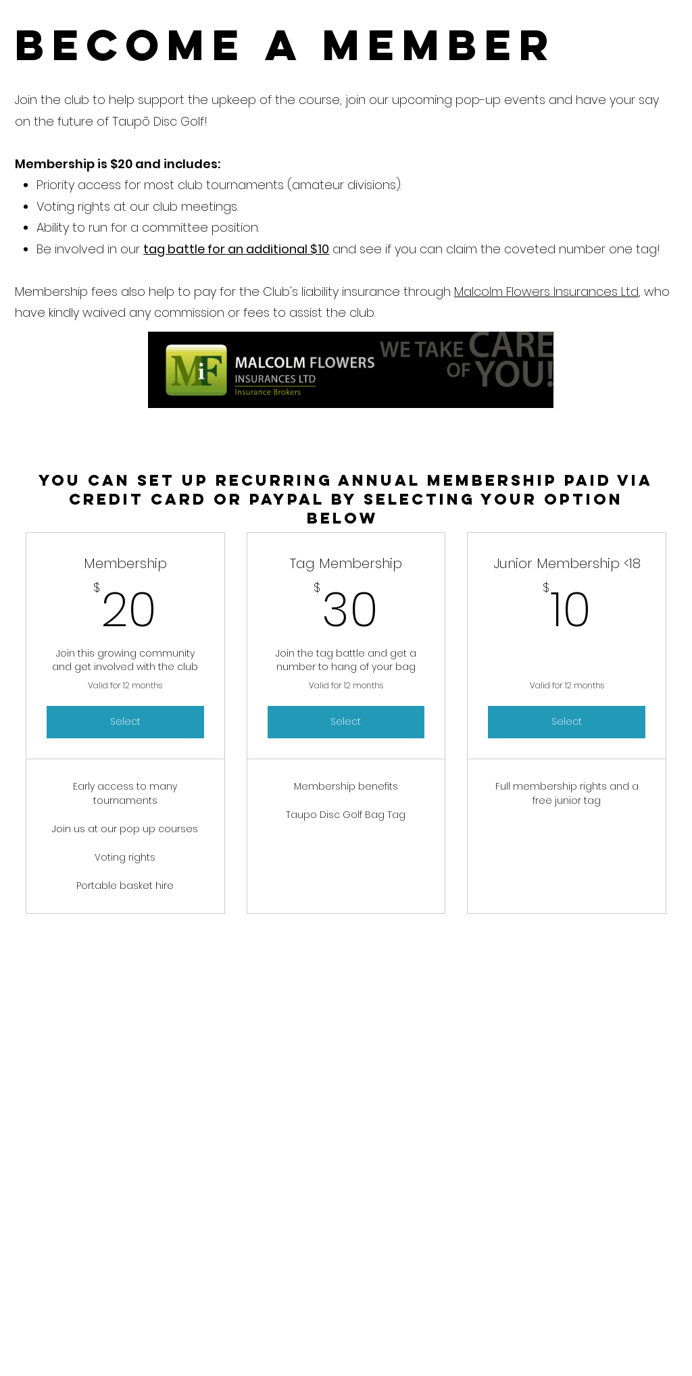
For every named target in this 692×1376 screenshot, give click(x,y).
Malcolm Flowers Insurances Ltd (546, 291)
